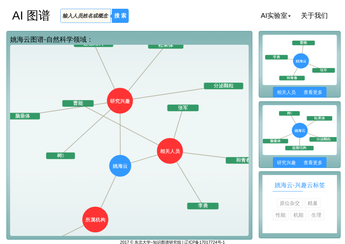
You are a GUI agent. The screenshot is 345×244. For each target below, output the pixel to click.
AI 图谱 (31, 15)
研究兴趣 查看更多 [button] (299, 162)
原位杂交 (290, 203)
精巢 (313, 203)
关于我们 (314, 15)
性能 (281, 215)
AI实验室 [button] (276, 15)
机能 (298, 215)
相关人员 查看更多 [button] (299, 92)
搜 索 (120, 16)
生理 (316, 215)
